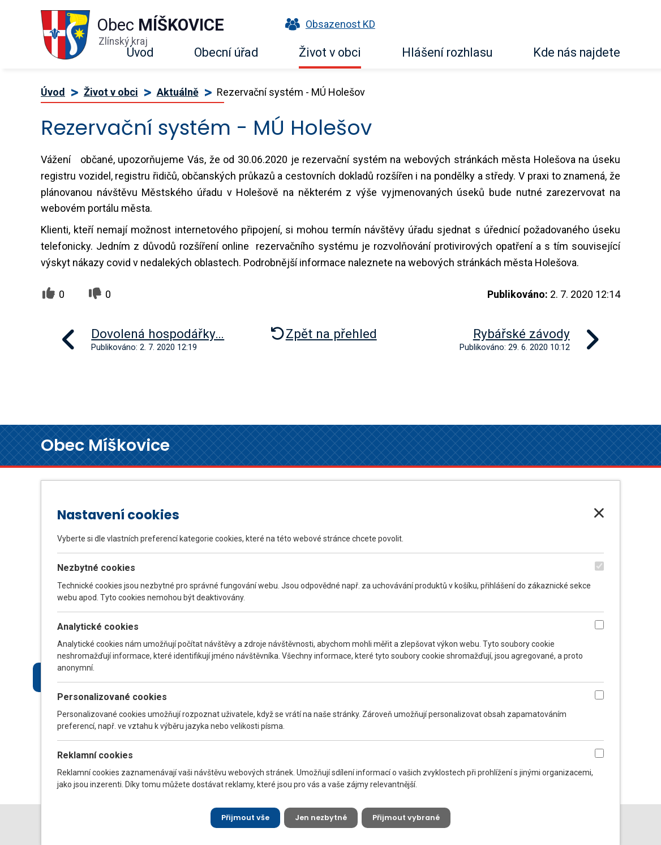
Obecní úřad (226, 52)
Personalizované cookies (112, 694)
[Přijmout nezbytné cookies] (320, 816)
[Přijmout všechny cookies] (239, 816)
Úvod (140, 52)
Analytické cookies (98, 623)
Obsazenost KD (327, 24)
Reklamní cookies (95, 752)
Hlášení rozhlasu (447, 52)
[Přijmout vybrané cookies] (412, 816)
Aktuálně (178, 92)
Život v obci (330, 52)
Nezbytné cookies (96, 565)
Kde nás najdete (576, 52)
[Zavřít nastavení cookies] (599, 511)
